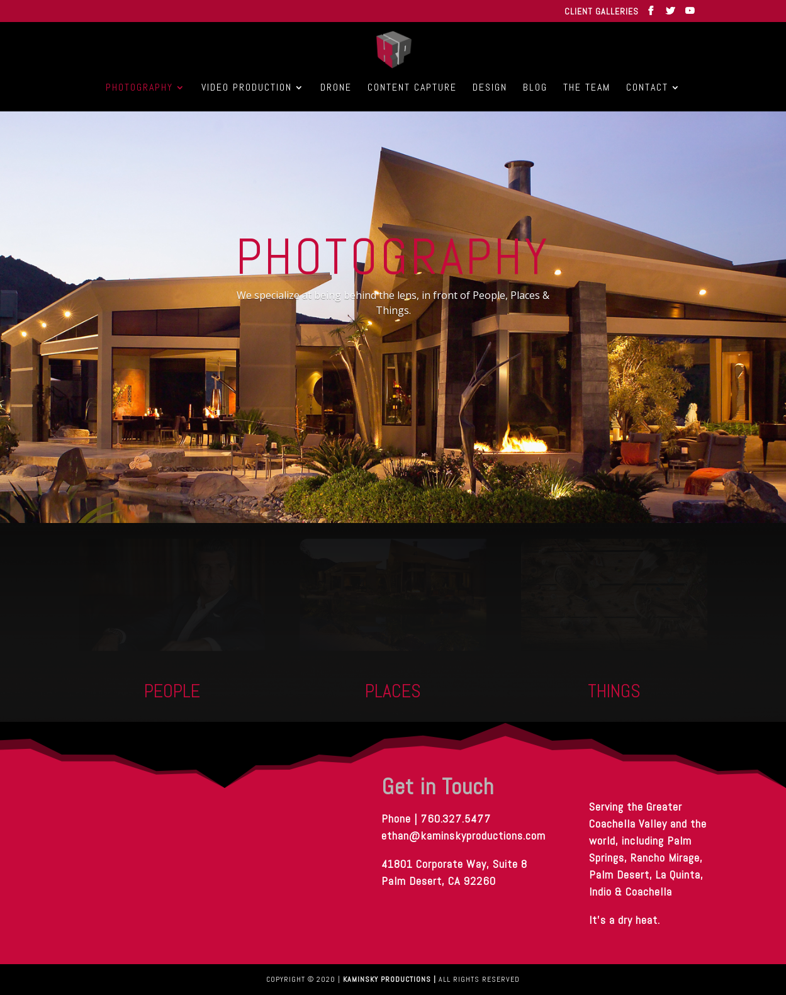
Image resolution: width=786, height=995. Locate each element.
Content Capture (412, 88)
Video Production (246, 88)
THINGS (614, 691)
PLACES (393, 691)
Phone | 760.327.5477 (463, 827)
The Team (586, 88)
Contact (647, 88)
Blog (535, 88)
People (172, 691)
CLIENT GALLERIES (601, 12)
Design (490, 88)
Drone (336, 88)
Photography (139, 88)
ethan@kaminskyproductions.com (463, 835)
